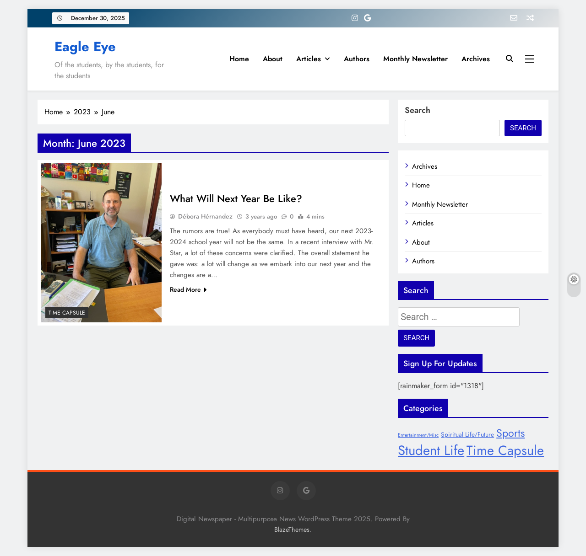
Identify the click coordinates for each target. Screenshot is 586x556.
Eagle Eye (85, 46)
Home (239, 58)
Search (417, 110)
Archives (475, 58)
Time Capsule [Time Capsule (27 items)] (505, 450)
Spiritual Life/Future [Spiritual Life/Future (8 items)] (467, 434)
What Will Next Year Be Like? (236, 198)
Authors (356, 58)
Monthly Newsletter (415, 58)
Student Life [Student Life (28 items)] (431, 450)
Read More (188, 289)
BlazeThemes (291, 529)
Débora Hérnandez (205, 216)
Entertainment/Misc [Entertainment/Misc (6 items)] (418, 435)
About (272, 58)
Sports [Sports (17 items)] (510, 433)
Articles (308, 58)
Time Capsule (67, 313)
